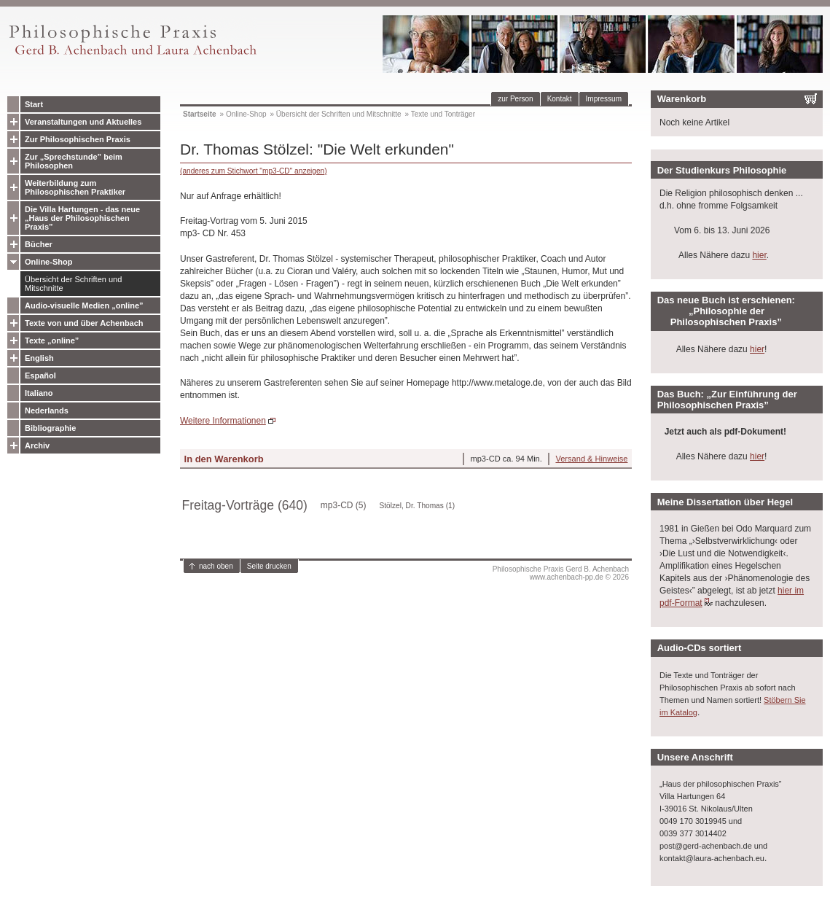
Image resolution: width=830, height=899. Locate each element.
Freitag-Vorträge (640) (245, 505)
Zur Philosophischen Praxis (77, 139)
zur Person (515, 99)
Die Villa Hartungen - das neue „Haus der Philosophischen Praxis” (82, 218)
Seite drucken (269, 566)
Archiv (37, 445)
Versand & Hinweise (591, 458)
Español (40, 375)
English (39, 358)
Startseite (199, 114)
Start (34, 104)
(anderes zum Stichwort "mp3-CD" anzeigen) (253, 171)
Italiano (39, 393)
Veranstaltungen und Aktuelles (83, 121)
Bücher (38, 244)
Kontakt (559, 99)
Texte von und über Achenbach (84, 323)
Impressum (604, 99)
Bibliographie (50, 428)
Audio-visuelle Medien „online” (84, 305)
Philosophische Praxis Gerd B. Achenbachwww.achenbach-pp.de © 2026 (561, 573)
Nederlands (46, 410)
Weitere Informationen (223, 421)
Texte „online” (52, 340)
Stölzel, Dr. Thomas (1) (417, 506)
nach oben (216, 566)
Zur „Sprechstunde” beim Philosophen (73, 161)
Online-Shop (48, 261)
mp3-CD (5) (344, 505)
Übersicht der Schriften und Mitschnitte (73, 283)
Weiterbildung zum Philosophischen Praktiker (75, 187)
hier (759, 255)
